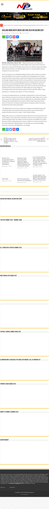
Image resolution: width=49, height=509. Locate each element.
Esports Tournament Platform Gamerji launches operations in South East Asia (36, 139)
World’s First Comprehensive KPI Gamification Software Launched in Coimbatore (8, 161)
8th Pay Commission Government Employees (24, 179)
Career (22, 33)
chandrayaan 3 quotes (29, 483)
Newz (28, 33)
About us (3, 487)
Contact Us (12, 487)
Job (25, 33)
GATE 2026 (5, 179)
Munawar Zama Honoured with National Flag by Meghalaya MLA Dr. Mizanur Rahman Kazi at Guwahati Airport (23, 162)
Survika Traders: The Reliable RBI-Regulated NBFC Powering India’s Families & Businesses (39, 177)
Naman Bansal (6, 33)
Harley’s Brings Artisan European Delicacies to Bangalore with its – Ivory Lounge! (12, 140)
